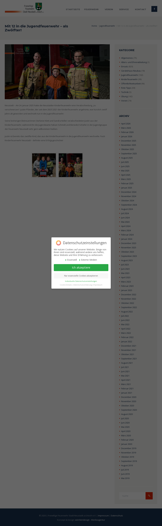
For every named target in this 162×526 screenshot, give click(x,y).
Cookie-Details (66, 285)
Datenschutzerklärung (83, 285)
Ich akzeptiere (81, 267)
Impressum (97, 285)
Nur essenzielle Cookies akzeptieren (81, 275)
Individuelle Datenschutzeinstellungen (81, 281)
